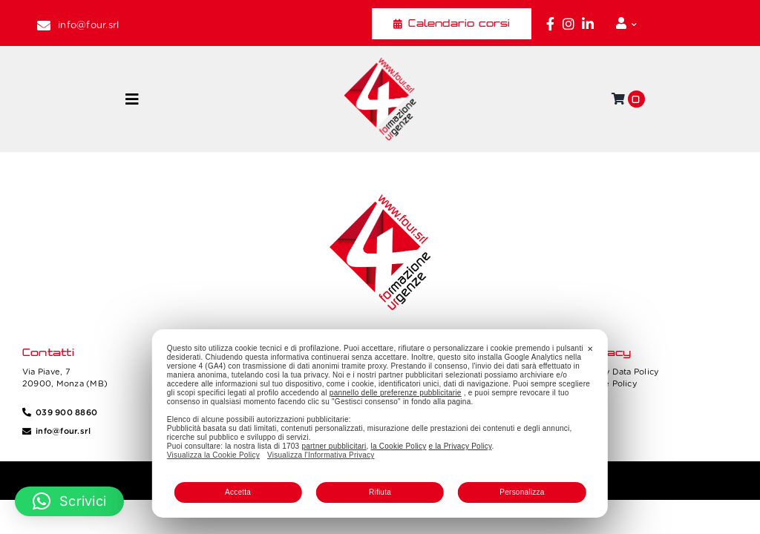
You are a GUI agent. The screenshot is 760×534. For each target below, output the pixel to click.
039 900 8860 (66, 412)
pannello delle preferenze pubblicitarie (396, 393)
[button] (69, 501)
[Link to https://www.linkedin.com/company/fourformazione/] (588, 23)
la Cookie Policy (399, 446)
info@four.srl (88, 24)
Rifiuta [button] (380, 492)
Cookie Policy (608, 383)
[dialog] (380, 423)
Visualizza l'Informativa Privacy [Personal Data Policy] (320, 455)
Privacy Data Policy (619, 371)
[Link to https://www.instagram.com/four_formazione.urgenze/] (568, 23)
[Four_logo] (380, 63)
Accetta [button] (238, 492)
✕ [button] (590, 349)
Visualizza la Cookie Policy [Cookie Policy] (213, 455)
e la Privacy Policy (460, 446)
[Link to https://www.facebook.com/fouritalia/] (550, 23)
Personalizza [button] (521, 492)
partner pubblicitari (333, 446)
